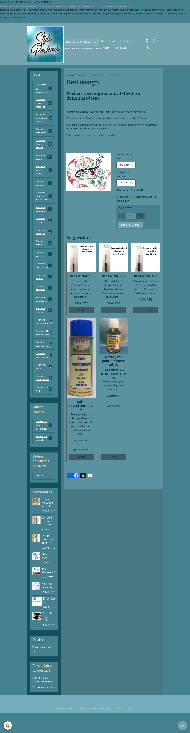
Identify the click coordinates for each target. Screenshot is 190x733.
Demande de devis (43, 707)
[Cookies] (8, 725)
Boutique (102, 41)
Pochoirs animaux (44, 216)
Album (106, 47)
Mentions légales (62, 728)
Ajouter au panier (130, 224)
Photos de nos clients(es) (44, 443)
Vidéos (39, 495)
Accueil (117, 41)
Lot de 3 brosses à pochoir (48, 541)
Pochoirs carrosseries (44, 394)
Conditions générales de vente (93, 728)
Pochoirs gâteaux (44, 383)
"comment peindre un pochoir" (102, 135)
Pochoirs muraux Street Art (44, 203)
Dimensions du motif (124, 156)
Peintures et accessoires (44, 88)
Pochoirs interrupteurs (44, 371)
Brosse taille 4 (146, 276)
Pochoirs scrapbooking (44, 359)
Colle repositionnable (81, 405)
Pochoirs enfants (44, 264)
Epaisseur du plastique (123, 174)
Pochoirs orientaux (44, 252)
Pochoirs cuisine (44, 323)
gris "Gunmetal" (48, 590)
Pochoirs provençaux (44, 276)
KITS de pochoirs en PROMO (44, 120)
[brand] (56, 44)
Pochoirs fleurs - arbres (44, 147)
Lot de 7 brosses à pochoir (47, 523)
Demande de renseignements (42, 699)
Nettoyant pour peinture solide (113, 361)
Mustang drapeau (47, 605)
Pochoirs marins (44, 288)
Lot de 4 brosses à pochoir (48, 559)
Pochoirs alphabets (44, 134)
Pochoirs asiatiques (44, 311)
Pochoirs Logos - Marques (44, 104)
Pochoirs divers (100, 75)
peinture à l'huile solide (117, 124)
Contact (128, 41)
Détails (81, 310)
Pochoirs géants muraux (44, 175)
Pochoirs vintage (44, 189)
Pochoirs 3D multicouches (44, 347)
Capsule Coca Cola (47, 637)
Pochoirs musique (44, 240)
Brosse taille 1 (81, 276)
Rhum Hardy (45, 575)
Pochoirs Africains (44, 299)
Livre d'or (120, 47)
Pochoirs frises (44, 228)
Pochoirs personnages (45, 335)
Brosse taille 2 (113, 276)
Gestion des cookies (125, 728)
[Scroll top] (182, 725)
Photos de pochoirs (44, 457)
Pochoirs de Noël (44, 406)
